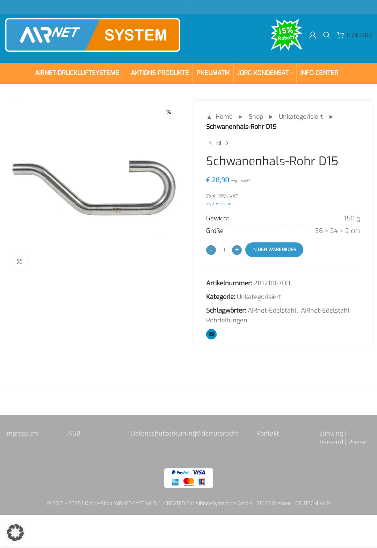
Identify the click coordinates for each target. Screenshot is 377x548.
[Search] (327, 35)
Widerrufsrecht (216, 433)
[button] (15, 532)
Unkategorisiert (301, 116)
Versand (223, 203)
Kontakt (267, 433)
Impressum (21, 433)
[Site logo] (92, 34)
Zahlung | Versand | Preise (342, 437)
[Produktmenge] (224, 249)
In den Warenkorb (274, 250)
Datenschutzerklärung (163, 433)
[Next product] (227, 143)
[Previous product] (210, 143)
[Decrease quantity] (211, 250)
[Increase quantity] (237, 250)
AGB (74, 433)
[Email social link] (211, 334)
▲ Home (219, 116)
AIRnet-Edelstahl (272, 310)
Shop (255, 116)
